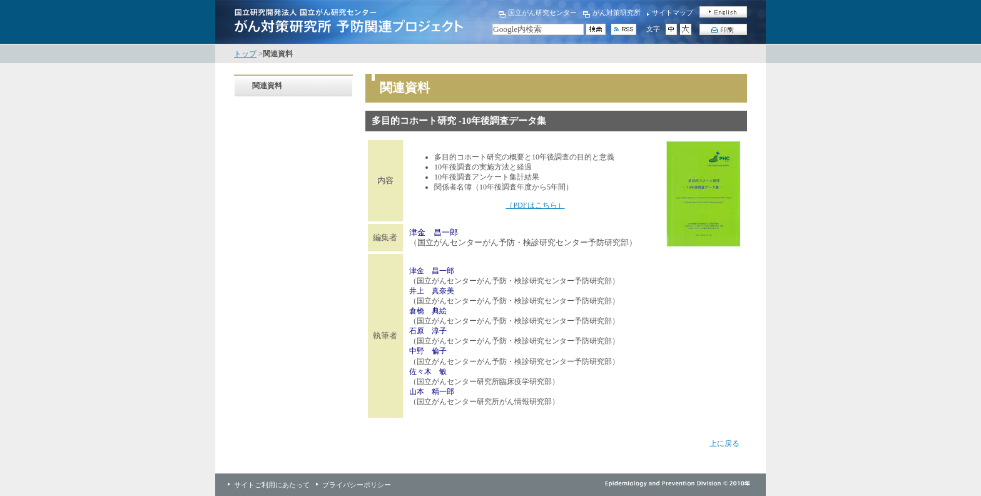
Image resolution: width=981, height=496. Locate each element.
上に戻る (724, 443)
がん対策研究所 (616, 12)
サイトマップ (672, 12)
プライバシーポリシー (356, 484)
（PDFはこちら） (535, 205)
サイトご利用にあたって (272, 484)
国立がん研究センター (542, 12)
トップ (245, 53)
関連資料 (267, 85)
